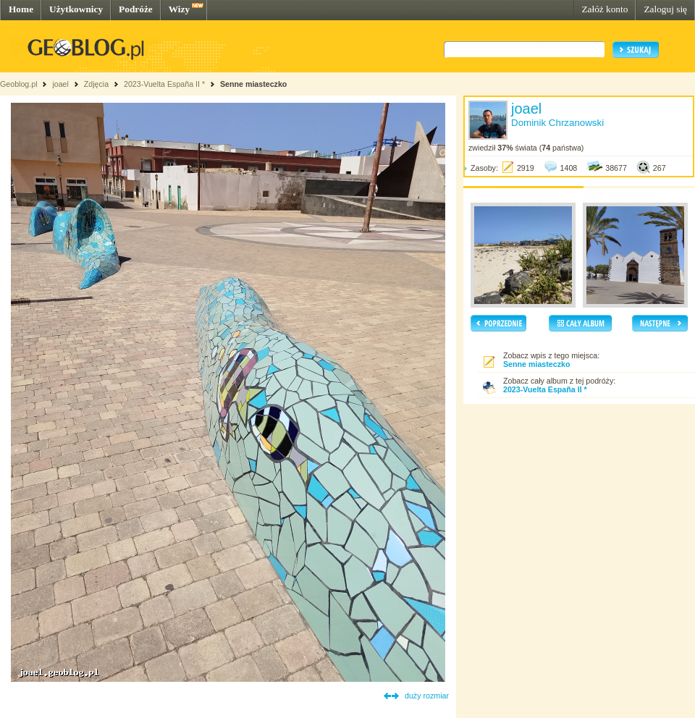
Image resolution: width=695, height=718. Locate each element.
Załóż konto (604, 9)
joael (60, 84)
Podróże (136, 9)
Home (21, 9)
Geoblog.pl (19, 84)
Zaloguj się (665, 9)
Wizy (179, 9)
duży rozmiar (427, 695)
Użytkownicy (76, 9)
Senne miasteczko (253, 84)
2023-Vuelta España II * (164, 84)
